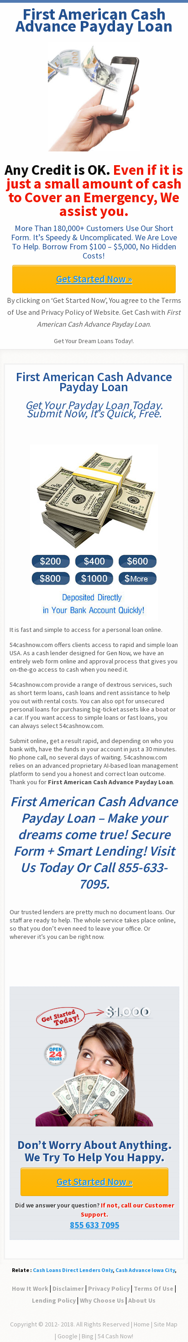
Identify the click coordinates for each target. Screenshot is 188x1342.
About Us (142, 1300)
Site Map (166, 1324)
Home (142, 1324)
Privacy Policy (109, 1288)
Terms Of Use (153, 1288)
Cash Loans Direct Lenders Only (73, 1270)
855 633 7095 (94, 1224)
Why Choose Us (102, 1300)
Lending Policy (54, 1300)
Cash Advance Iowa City (145, 1270)
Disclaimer (68, 1288)
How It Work (30, 1288)
